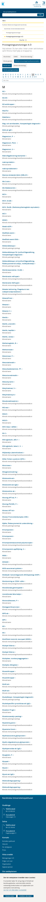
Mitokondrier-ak (8, 491)
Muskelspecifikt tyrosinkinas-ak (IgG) (16, 703)
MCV (4, 214)
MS (3, 626)
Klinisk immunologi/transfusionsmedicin (27, 61)
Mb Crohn (6, 181)
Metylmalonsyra (8, 395)
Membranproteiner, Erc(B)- (12, 270)
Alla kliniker (6, 56)
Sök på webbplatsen (9, 12)
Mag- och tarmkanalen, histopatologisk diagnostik (21, 124)
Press (4, 850)
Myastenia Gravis (8, 729)
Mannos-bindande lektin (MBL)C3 (14, 175)
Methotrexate (7, 350)
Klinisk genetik (7, 61)
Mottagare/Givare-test (10, 607)
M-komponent (7, 530)
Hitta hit (5, 844)
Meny (43, 4)
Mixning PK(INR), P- (9, 504)
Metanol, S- (6, 311)
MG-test (5, 407)
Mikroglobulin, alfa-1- (10, 440)
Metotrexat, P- (7, 356)
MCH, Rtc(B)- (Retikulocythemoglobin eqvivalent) (20, 207)
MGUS (4, 414)
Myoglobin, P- (7, 755)
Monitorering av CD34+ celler (13, 581)
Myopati (5, 761)
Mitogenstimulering (9, 472)
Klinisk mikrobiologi (20, 65)
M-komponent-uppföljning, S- (13, 549)
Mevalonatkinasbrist (10, 401)
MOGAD (5, 562)
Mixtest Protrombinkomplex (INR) (15, 517)
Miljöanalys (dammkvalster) (12, 453)
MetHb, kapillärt (8, 330)
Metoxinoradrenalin (9, 375)
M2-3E (4, 98)
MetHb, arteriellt (8, 324)
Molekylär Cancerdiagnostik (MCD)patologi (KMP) (20, 575)
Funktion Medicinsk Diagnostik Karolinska (14, 25)
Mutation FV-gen (8, 710)
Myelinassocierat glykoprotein (13, 736)
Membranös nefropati (10, 276)
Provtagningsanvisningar (13, 32)
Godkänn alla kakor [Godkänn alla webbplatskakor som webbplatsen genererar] (26, 896)
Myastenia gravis (8, 723)
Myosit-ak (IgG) (8, 774)
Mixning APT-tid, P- (9, 498)
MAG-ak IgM (7, 130)
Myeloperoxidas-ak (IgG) (11, 748)
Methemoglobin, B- (9, 343)
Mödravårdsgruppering (11, 781)
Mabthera (6, 117)
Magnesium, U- (8, 149)
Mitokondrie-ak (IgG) (10, 485)
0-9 (35, 77)
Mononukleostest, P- (10, 601)
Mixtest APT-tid (8, 510)
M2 (3, 91)
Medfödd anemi (8, 233)
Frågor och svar (7, 861)
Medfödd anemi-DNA (10, 239)
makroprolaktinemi (9, 169)
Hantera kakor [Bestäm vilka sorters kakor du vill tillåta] (9, 896)
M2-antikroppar (8, 104)
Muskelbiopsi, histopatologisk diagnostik (17, 697)
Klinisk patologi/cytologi (10, 70)
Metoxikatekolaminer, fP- (11, 369)
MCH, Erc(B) (6, 201)
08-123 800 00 (10, 811)
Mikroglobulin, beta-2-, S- (12, 446)
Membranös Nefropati (10, 283)
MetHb (4, 317)
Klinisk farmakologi (26, 56)
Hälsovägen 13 (10, 817)
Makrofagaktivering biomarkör (13, 156)
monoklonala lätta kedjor (11, 594)
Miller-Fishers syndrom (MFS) (13, 459)
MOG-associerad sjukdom (12, 568)
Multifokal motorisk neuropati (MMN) (16, 639)
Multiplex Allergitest (9, 665)
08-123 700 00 (10, 827)
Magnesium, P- (8, 136)
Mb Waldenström (8, 188)
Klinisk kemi (7, 65)
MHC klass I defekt (9, 427)
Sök (40, 14)
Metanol (5, 305)
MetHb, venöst (7, 337)
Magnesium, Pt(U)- (9, 143)
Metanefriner (7, 298)
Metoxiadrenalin (8, 362)
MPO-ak (5, 613)
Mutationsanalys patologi (11, 716)
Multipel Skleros (8, 646)
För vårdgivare (7, 847)
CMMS (16, 56)
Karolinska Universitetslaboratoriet (14, 29)
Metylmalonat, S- (8, 388)
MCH (4, 194)
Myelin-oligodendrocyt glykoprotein (15, 742)
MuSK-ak (5, 684)
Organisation (6, 864)
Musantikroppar (8, 671)
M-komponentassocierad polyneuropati (17, 543)
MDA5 (4, 220)
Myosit (4, 768)
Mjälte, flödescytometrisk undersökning (17, 523)
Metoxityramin (7, 382)
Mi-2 (4, 433)
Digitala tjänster (7, 867)
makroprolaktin (8, 162)
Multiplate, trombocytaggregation (15, 658)
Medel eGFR (6, 226)
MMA (4, 555)
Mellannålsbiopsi (8, 246)
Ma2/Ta (5, 111)
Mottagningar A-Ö (8, 858)
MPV (4, 620)
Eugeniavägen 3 (11, 833)
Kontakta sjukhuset (8, 841)
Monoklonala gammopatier (12, 588)
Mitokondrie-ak (8, 478)
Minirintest (6, 465)
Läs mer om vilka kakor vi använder (15, 890)
